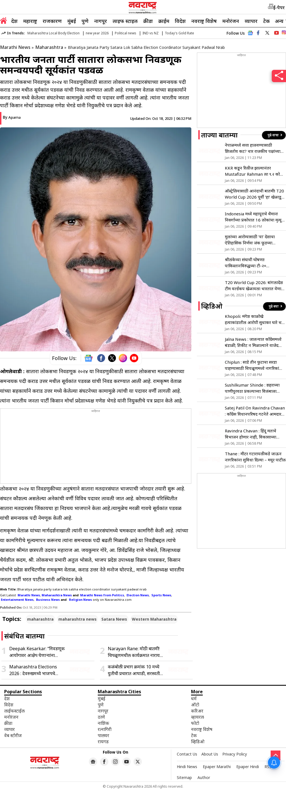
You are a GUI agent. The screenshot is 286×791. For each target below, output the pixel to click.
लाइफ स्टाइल (125, 21)
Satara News (114, 619)
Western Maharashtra (154, 619)
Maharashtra (49, 47)
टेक (266, 21)
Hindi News (187, 766)
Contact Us (187, 754)
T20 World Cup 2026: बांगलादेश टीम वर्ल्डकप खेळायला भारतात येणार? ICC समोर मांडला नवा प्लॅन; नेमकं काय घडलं (255, 286)
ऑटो (195, 705)
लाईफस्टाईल (14, 711)
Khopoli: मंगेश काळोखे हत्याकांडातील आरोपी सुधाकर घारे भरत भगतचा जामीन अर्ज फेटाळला (255, 319)
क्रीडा (148, 21)
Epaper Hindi (247, 766)
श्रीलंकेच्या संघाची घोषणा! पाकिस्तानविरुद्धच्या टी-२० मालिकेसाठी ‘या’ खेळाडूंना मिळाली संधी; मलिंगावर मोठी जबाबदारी (251, 263)
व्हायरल (197, 717)
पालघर (103, 735)
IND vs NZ (150, 33)
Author (203, 777)
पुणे (85, 21)
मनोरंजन (230, 21)
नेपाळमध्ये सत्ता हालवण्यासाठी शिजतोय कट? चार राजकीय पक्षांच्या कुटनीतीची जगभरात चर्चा (252, 148)
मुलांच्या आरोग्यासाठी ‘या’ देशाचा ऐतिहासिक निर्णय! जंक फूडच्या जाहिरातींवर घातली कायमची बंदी (250, 240)
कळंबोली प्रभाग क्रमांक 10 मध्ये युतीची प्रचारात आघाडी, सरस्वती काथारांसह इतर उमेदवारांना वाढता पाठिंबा (135, 670)
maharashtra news (77, 619)
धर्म (194, 698)
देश (14, 21)
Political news (125, 33)
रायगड (103, 741)
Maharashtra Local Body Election (53, 33)
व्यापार (251, 21)
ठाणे (101, 717)
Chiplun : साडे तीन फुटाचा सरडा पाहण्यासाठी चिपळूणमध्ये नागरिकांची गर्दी (254, 365)
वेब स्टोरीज (13, 735)
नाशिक (103, 723)
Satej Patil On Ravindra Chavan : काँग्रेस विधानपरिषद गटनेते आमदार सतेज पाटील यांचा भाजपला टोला (255, 411)
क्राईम (163, 21)
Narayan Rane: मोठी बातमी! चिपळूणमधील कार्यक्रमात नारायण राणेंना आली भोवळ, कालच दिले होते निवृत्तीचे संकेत (135, 652)
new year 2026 (97, 33)
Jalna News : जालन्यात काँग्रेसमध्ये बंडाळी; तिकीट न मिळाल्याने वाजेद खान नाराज (253, 342)
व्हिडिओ (197, 741)
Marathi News (15, 47)
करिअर (197, 711)
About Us (209, 754)
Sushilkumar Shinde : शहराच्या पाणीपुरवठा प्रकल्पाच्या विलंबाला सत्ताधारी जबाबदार (252, 388)
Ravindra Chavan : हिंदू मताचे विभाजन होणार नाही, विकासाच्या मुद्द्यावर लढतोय (250, 434)
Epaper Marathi (217, 766)
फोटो (195, 723)
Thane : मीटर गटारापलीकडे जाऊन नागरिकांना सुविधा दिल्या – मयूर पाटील (255, 457)
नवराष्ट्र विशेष (204, 21)
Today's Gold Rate (179, 33)
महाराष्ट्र (30, 21)
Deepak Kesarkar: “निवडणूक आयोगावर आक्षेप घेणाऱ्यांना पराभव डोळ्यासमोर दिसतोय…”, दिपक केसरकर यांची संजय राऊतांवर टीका (37, 652)
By (12, 117)
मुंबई (71, 21)
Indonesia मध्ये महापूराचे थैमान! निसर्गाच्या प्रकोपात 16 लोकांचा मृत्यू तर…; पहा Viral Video (253, 217)
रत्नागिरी (104, 729)
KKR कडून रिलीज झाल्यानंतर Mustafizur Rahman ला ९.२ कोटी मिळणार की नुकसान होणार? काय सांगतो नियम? (254, 171)
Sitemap (184, 777)
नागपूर (100, 21)
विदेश (180, 21)
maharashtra (40, 619)
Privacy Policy (234, 754)
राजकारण (52, 21)
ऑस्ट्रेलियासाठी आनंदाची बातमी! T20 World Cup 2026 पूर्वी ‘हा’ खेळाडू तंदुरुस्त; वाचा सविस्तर (254, 194)
